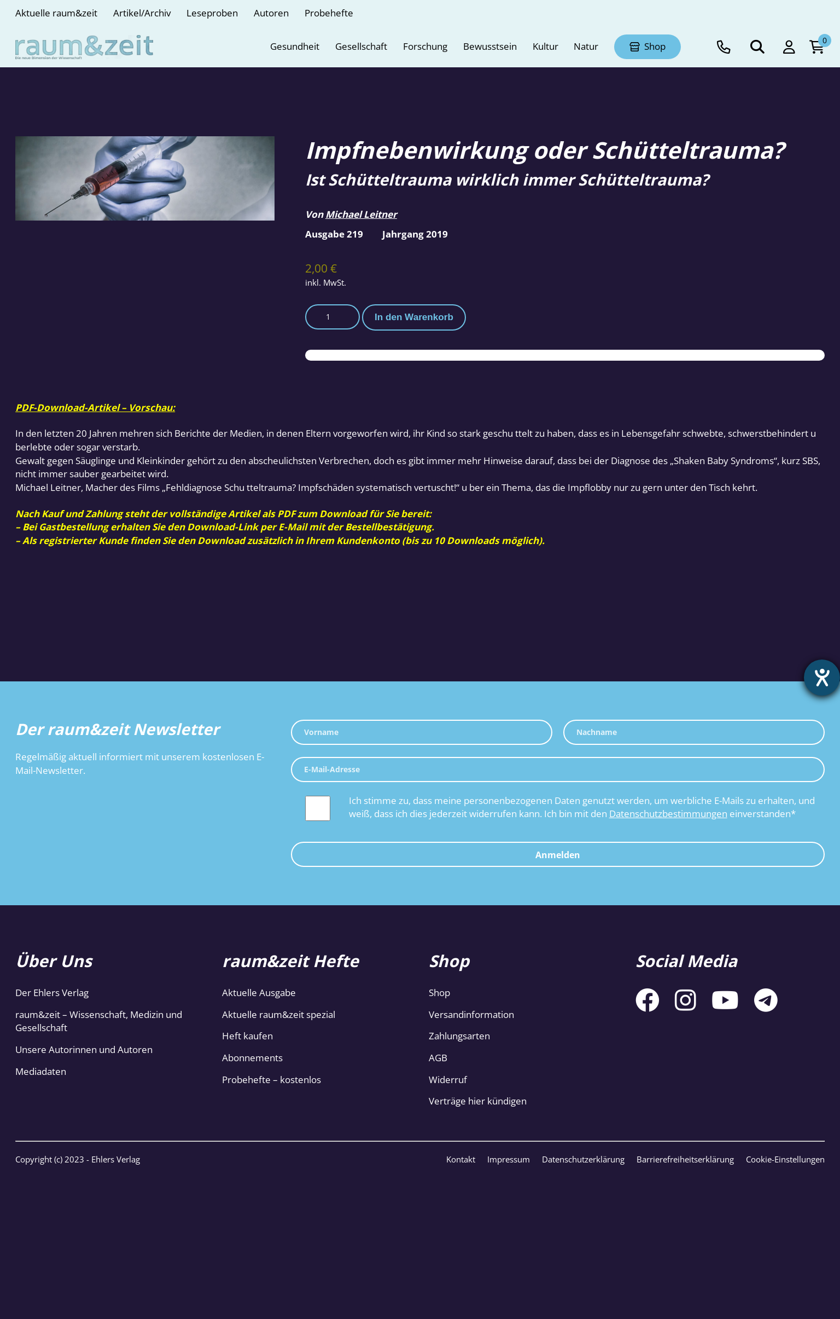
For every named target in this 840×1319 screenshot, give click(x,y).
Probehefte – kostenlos (271, 1079)
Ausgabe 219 (334, 234)
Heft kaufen (247, 1035)
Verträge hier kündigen (478, 1101)
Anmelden (557, 855)
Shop (439, 992)
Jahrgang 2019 (415, 234)
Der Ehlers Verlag (52, 992)
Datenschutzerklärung (583, 1159)
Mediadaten (40, 1071)
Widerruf (448, 1079)
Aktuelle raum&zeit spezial (278, 1014)
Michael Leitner (361, 214)
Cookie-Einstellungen (785, 1159)
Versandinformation (471, 1014)
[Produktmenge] (332, 316)
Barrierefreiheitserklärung (685, 1159)
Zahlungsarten (459, 1035)
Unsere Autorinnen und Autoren (84, 1049)
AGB (438, 1057)
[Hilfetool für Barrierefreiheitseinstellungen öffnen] (822, 678)
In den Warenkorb (414, 317)
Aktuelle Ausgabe (259, 992)
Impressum (508, 1159)
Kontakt (460, 1159)
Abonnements (252, 1057)
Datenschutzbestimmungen (668, 813)
